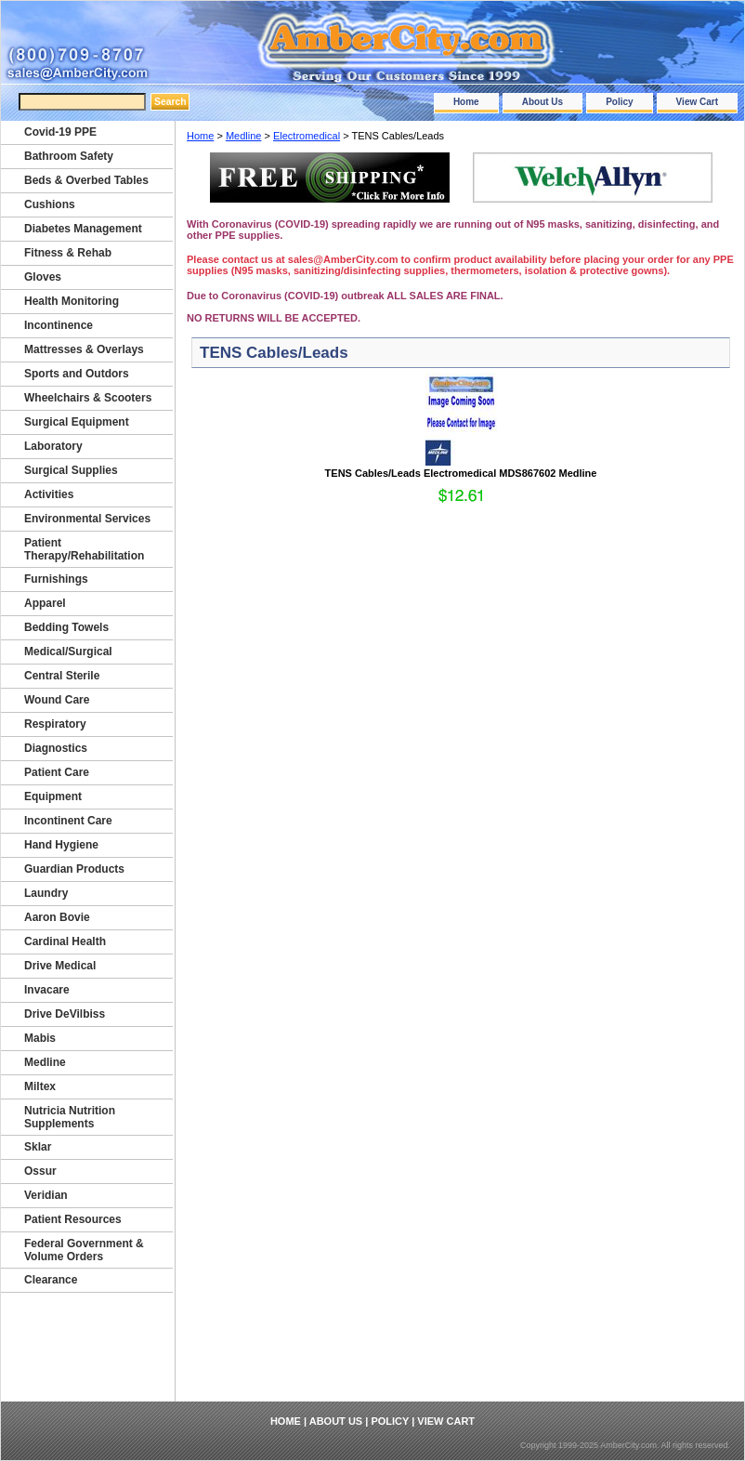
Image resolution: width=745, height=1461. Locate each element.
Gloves (42, 276)
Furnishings (56, 579)
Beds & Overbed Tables (86, 180)
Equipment (53, 796)
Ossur (40, 1171)
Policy (619, 102)
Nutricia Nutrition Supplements (69, 1117)
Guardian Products (74, 868)
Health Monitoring (71, 301)
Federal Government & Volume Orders (84, 1250)
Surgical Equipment (76, 421)
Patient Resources (73, 1219)
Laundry (46, 893)
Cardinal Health (65, 941)
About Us (542, 102)
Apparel (45, 603)
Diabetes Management (83, 228)
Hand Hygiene (61, 844)
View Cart (697, 102)
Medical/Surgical (68, 651)
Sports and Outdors (76, 373)
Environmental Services (87, 518)
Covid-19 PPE (60, 131)
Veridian (46, 1195)
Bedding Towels (66, 627)
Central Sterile (61, 675)
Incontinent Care (68, 820)
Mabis (40, 1038)
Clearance (50, 1279)
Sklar (37, 1146)
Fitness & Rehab (67, 252)
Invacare (47, 989)
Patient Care (56, 772)
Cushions (49, 204)
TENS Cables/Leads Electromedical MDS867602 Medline (461, 473)
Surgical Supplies (71, 470)
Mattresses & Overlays (84, 349)
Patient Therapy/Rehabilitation (84, 549)
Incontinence (58, 325)
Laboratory (53, 446)
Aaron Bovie (57, 917)
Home (466, 102)
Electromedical (306, 135)
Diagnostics (55, 748)
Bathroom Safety (68, 156)
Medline (244, 135)
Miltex (40, 1086)
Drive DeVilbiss (64, 1013)
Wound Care (56, 699)
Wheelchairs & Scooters (87, 397)
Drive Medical (60, 965)
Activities (48, 494)
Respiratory (55, 723)
